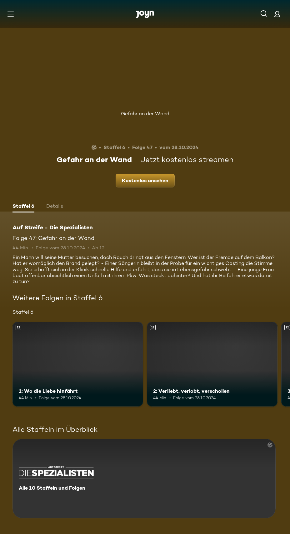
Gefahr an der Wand (145, 114)
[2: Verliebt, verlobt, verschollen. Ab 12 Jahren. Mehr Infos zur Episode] (212, 364)
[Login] (277, 13)
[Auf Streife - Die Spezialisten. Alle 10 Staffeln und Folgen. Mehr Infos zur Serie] (144, 478)
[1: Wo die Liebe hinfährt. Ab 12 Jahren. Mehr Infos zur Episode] (77, 364)
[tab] (23, 206)
